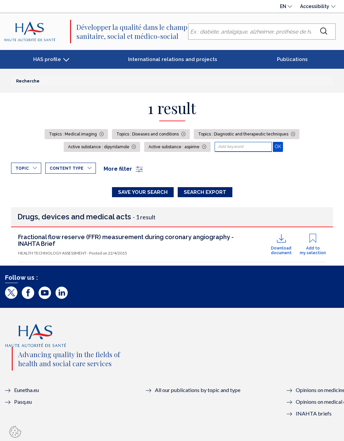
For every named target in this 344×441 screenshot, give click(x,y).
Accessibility (314, 6)
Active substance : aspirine (174, 147)
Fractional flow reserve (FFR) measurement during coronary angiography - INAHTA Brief (126, 240)
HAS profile (47, 59)
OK (279, 146)
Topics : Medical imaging (73, 134)
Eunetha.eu (26, 390)
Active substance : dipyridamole (99, 147)
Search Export (205, 192)
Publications (292, 59)
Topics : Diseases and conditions (148, 134)
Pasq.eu (23, 401)
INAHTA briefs (314, 413)
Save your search (143, 192)
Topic (22, 168)
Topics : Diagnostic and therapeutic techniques (243, 134)
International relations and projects (172, 59)
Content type (66, 168)
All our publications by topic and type (197, 390)
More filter (124, 169)
